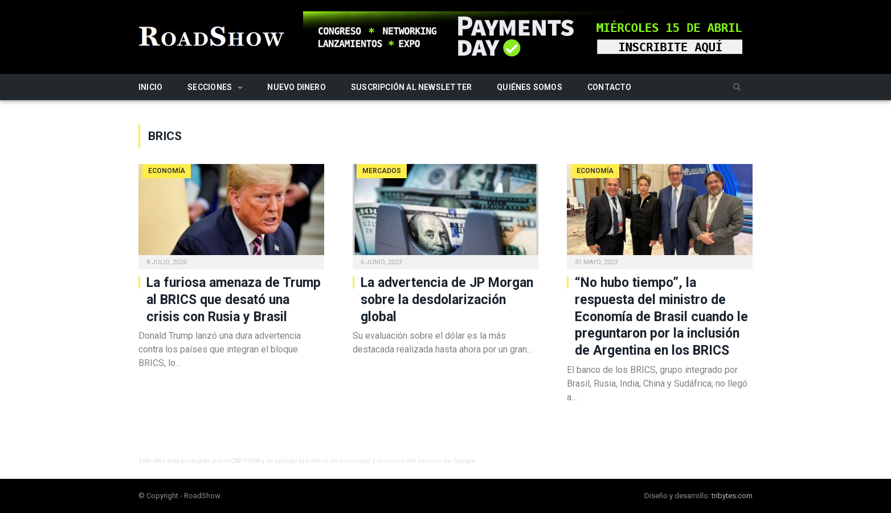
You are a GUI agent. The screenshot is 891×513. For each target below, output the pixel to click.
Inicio (150, 87)
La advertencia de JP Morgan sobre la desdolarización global (447, 300)
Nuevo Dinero (296, 87)
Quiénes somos (529, 87)
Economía (166, 171)
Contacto (609, 87)
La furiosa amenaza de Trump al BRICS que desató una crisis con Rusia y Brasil (233, 300)
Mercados (381, 171)
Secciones (209, 87)
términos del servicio (409, 461)
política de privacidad (338, 461)
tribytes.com (732, 495)
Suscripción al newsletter (411, 87)
